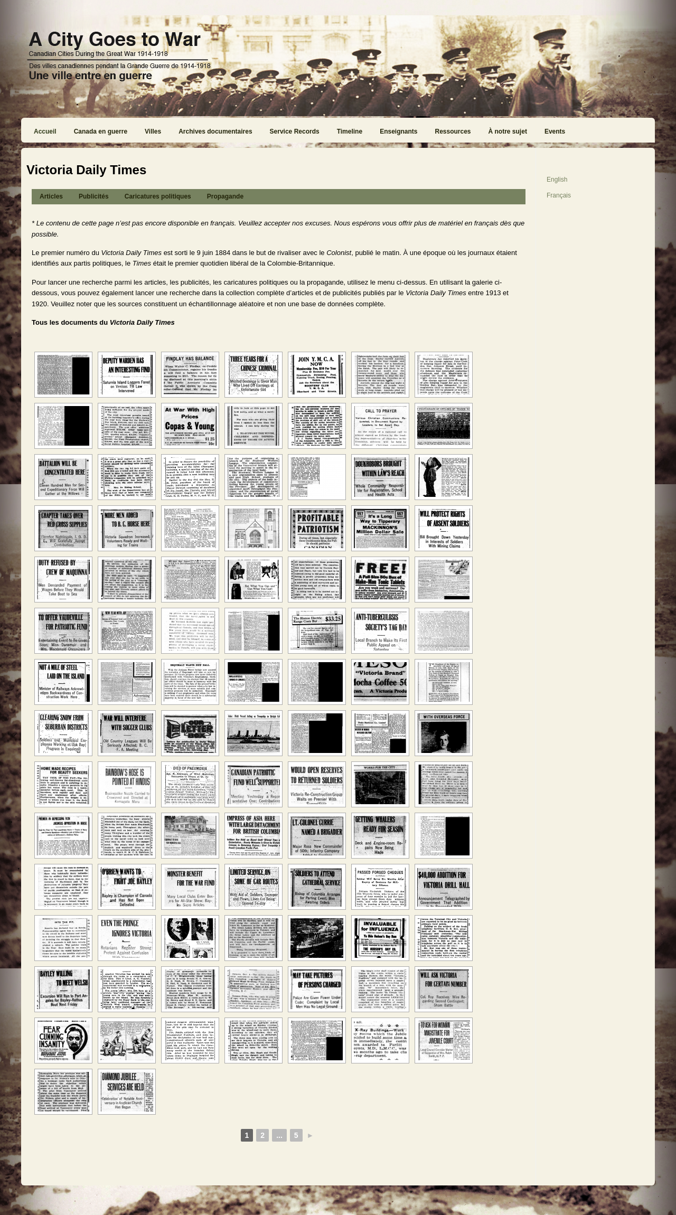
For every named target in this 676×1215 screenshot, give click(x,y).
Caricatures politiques (158, 196)
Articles (51, 196)
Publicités (94, 196)
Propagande (225, 196)
